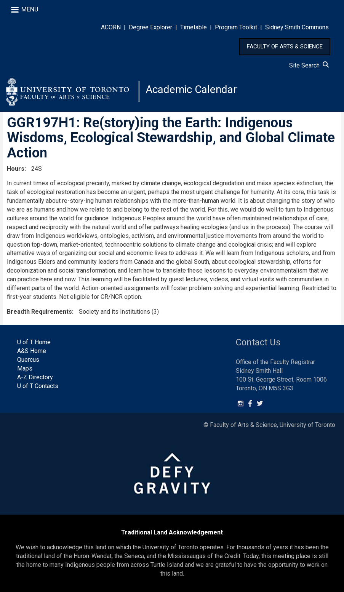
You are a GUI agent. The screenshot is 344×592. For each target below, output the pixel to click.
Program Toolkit (236, 27)
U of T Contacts (37, 386)
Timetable (193, 27)
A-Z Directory (35, 377)
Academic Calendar (191, 89)
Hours (15, 168)
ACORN (111, 27)
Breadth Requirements (39, 311)
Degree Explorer (150, 27)
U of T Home (34, 342)
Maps (24, 368)
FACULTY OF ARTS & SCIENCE (285, 46)
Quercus (28, 359)
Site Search (309, 65)
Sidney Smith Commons (297, 27)
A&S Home (31, 351)
